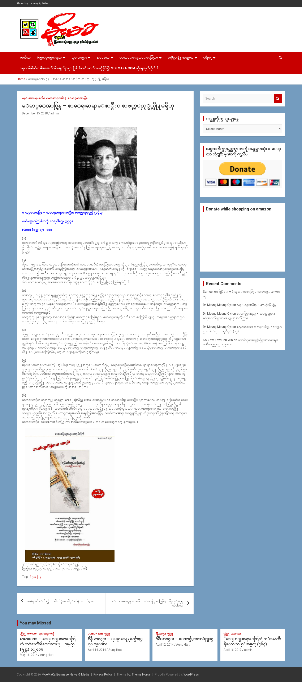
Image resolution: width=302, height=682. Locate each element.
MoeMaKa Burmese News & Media (65, 674)
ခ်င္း (33, 576)
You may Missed (35, 623)
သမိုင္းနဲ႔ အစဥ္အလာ (180, 57)
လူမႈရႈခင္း (79, 57)
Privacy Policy (103, 674)
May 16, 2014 (29, 654)
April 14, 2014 (97, 649)
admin (54, 113)
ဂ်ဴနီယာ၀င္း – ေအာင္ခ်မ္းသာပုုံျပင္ (184, 638)
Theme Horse (141, 674)
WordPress (191, 674)
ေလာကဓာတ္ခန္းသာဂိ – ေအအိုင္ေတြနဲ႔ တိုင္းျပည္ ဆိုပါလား (147, 603)
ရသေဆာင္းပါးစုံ (56, 98)
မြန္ (39, 576)
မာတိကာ (25, 57)
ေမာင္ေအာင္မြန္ (77, 98)
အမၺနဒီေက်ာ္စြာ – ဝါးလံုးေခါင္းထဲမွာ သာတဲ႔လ (60, 601)
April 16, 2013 (233, 649)
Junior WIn (95, 633)
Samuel (208, 292)
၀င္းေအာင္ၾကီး (33, 98)
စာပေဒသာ (102, 57)
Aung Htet (46, 654)
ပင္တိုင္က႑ (207, 57)
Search (278, 98)
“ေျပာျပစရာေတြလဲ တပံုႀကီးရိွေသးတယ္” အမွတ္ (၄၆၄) (252, 641)
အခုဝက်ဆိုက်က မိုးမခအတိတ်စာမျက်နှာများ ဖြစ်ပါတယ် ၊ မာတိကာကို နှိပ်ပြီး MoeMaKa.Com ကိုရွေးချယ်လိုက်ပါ (89, 68)
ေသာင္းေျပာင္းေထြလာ (138, 57)
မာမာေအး (32, 633)
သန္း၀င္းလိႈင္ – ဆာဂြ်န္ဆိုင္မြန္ (256, 305)
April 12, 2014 (165, 644)
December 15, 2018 (35, 113)
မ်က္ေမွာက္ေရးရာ (49, 57)
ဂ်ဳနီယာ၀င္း (161, 633)
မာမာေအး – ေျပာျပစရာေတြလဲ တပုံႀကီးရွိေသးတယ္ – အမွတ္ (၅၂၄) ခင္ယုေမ (48, 643)
